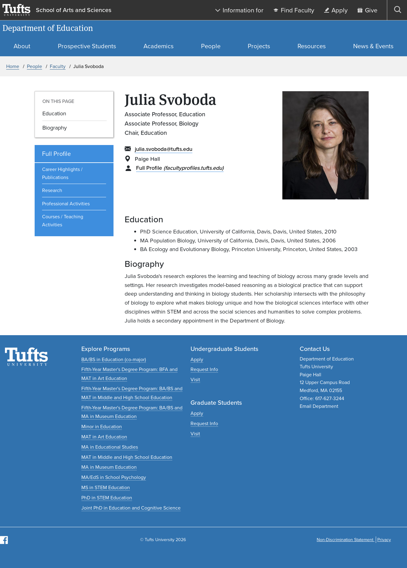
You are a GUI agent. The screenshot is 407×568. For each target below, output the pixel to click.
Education (54, 113)
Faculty (58, 66)
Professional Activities (66, 203)
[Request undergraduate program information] (204, 369)
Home (12, 66)
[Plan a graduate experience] (195, 433)
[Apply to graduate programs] (197, 413)
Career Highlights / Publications (62, 173)
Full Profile (180, 168)
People (34, 66)
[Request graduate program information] (204, 423)
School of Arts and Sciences (73, 10)
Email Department (319, 406)
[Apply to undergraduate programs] (197, 359)
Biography (54, 128)
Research (52, 190)
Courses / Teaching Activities (62, 220)
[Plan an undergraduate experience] (195, 379)
